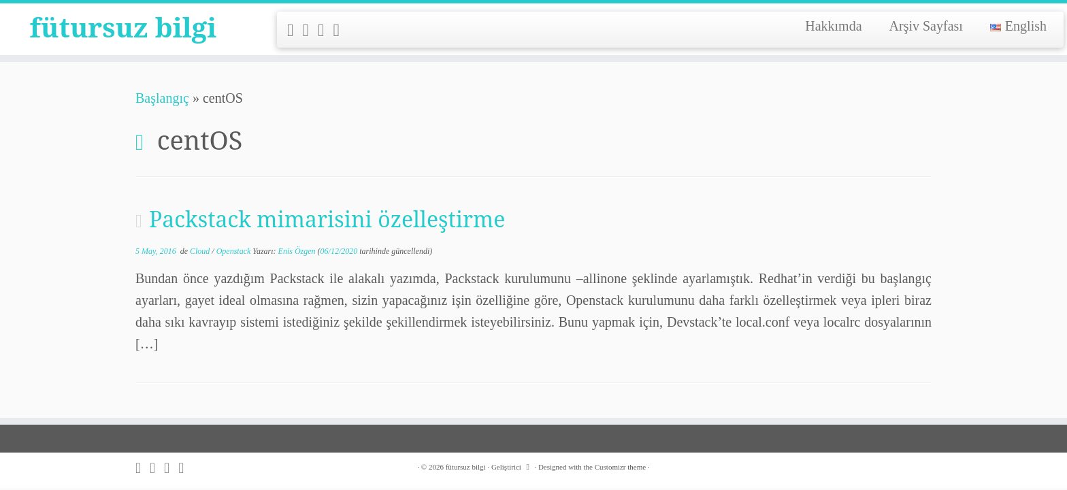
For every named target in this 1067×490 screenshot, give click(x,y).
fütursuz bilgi (123, 27)
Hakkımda (833, 25)
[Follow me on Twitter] (310, 30)
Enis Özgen (297, 251)
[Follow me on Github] (325, 30)
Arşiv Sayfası (926, 25)
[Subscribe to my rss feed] (295, 30)
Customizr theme (620, 467)
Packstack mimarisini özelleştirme (327, 218)
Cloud (201, 251)
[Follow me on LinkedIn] (341, 30)
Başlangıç (162, 98)
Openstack (234, 251)
